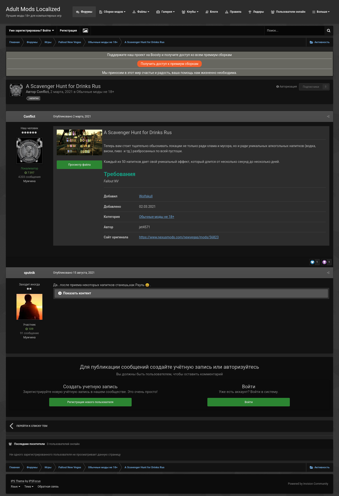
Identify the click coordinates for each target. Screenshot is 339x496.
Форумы (86, 11)
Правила (235, 11)
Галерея (168, 11)
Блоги (214, 11)
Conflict (43, 92)
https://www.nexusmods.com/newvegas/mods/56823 (178, 237)
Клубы (192, 11)
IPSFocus (34, 481)
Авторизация (288, 86)
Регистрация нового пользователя (90, 402)
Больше (323, 11)
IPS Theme (17, 481)
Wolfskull (145, 196)
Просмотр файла (79, 164)
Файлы (143, 11)
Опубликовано (72, 116)
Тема (28, 486)
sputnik (29, 273)
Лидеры (258, 11)
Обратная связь (48, 486)
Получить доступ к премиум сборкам (169, 64)
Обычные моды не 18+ (95, 92)
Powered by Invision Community (308, 483)
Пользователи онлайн (290, 11)
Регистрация (68, 30)
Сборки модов (114, 11)
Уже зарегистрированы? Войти (31, 30)
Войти (249, 402)
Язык (15, 486)
